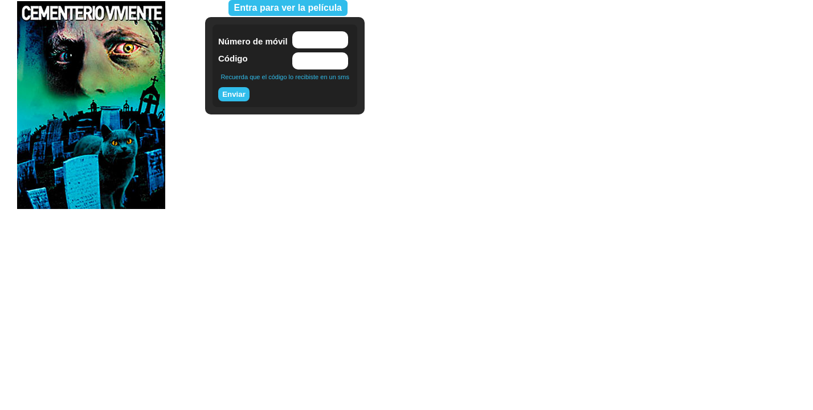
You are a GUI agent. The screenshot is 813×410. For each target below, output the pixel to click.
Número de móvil (253, 41)
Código (233, 58)
